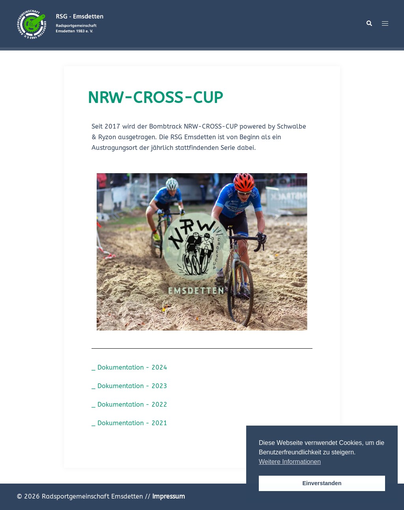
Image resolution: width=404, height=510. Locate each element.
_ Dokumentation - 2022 (129, 404)
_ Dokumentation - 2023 (129, 386)
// (165, 496)
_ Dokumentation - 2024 (129, 367)
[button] (369, 24)
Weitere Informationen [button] (290, 461)
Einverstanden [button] (321, 483)
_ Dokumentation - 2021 (129, 423)
